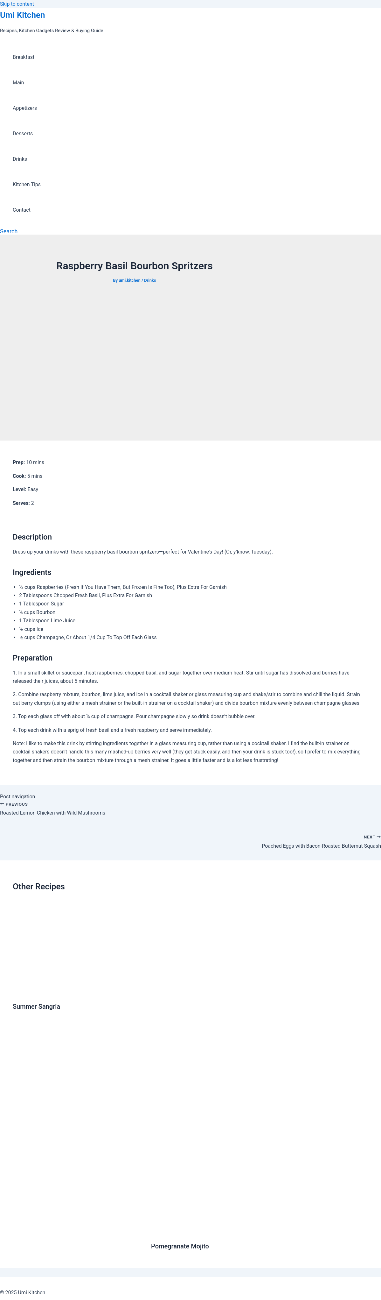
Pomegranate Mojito (180, 1246)
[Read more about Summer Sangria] (78, 991)
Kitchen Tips (27, 184)
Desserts (23, 134)
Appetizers (25, 108)
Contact (22, 210)
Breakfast (23, 57)
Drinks (20, 159)
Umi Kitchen (22, 15)
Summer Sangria (36, 1006)
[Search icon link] (8, 231)
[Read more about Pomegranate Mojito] (259, 1231)
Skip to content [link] (17, 4)
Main (18, 83)
